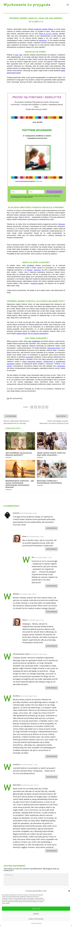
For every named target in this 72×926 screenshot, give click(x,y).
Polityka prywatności (36, 923)
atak (20, 55)
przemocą (37, 270)
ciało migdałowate (34, 341)
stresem (29, 270)
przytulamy (30, 265)
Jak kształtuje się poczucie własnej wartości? (18, 454)
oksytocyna (43, 40)
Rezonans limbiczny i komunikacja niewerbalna (49, 482)
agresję (9, 366)
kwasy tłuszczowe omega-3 (32, 361)
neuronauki (29, 357)
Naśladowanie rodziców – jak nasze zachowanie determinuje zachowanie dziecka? (19, 484)
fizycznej (62, 224)
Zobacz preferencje (36, 919)
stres (8, 45)
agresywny (54, 59)
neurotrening (61, 366)
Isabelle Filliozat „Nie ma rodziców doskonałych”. (32, 333)
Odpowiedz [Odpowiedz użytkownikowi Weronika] (51, 851)
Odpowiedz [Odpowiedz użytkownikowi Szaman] (51, 528)
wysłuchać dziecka (37, 283)
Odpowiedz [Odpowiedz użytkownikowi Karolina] (51, 756)
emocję (19, 281)
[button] (69, 891)
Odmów (36, 914)
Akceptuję (36, 909)
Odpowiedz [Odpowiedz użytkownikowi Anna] (51, 549)
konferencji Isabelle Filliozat (43, 29)
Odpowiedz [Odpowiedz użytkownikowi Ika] (51, 586)
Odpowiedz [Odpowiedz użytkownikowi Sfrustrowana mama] (51, 688)
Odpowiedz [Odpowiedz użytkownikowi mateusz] (51, 777)
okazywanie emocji (53, 348)
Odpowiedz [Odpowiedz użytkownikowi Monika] (51, 612)
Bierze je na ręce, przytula (48, 33)
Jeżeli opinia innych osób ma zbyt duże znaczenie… (51, 454)
